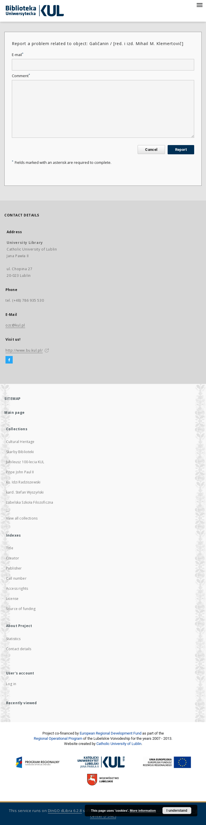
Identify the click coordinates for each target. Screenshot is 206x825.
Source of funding (21, 608)
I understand (176, 811)
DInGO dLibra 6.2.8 (65, 810)
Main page (14, 412)
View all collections (22, 518)
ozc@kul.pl (15, 325)
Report (181, 149)
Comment (21, 75)
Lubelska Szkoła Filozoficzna (29, 502)
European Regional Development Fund (110, 733)
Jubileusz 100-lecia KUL (25, 461)
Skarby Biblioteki (20, 451)
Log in (11, 683)
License (12, 598)
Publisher (14, 568)
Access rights (17, 588)
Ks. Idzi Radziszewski (23, 482)
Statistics (13, 638)
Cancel (151, 149)
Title (9, 548)
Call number (16, 578)
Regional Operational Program (58, 738)
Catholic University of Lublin (118, 743)
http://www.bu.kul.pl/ (24, 350)
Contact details (18, 648)
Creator (12, 558)
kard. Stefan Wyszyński (25, 492)
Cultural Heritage (20, 441)
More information (143, 810)
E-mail (17, 54)
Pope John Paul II (20, 472)
